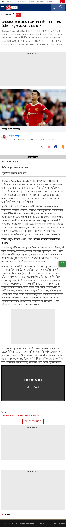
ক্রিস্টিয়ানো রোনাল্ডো (32, 415)
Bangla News (6, 14)
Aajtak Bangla (14, 135)
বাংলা (3, 1)
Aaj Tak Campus (20, 1)
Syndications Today (57, 523)
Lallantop (39, 1)
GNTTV (31, 1)
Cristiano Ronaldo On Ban (12, 415)
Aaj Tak (9, 1)
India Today (49, 1)
